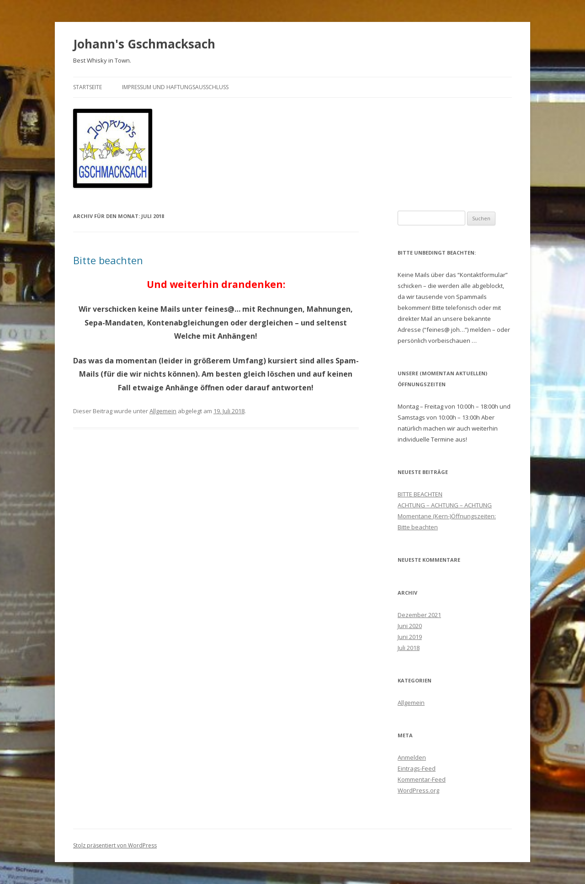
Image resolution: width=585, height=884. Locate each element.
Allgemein (162, 411)
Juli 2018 (409, 648)
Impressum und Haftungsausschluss (175, 87)
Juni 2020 (410, 626)
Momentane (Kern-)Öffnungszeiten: (447, 516)
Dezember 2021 (419, 615)
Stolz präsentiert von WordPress (115, 845)
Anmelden (412, 757)
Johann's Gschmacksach (144, 44)
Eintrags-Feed (417, 768)
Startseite (87, 87)
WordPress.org (418, 790)
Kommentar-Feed (422, 779)
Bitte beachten (108, 260)
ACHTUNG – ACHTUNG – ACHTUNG (445, 505)
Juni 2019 (410, 637)
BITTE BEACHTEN (420, 494)
